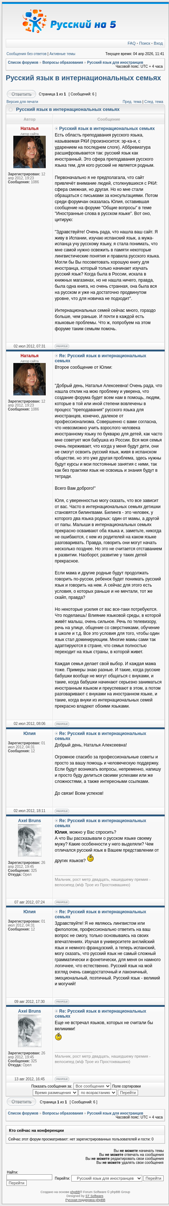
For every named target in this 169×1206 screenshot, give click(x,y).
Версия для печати (22, 102)
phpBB (75, 1192)
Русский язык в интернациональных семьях (83, 78)
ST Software (94, 1196)
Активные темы (62, 54)
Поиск (144, 43)
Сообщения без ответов (26, 54)
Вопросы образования (63, 62)
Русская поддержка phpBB (85, 1200)
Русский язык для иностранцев (115, 62)
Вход (158, 43)
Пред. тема (132, 102)
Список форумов (23, 62)
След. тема (153, 102)
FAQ (131, 43)
